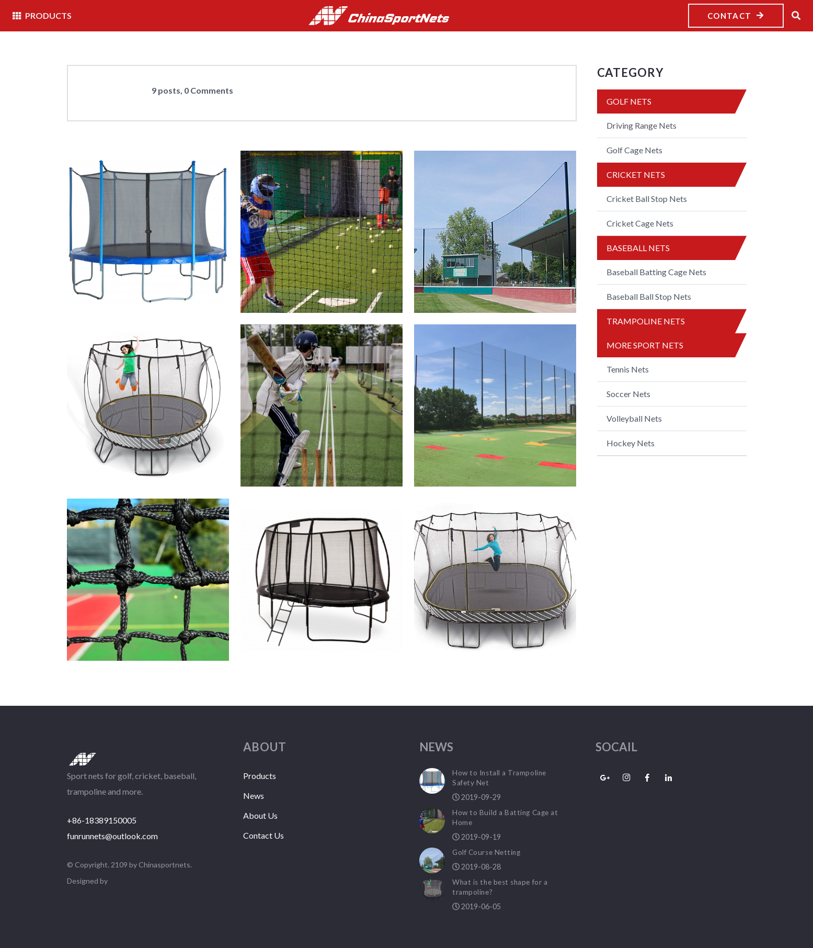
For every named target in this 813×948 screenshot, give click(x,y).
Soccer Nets (628, 394)
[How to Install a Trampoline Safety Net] (148, 232)
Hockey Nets (630, 443)
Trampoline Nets (645, 321)
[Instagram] (626, 778)
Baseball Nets (638, 248)
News (253, 795)
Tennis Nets (627, 369)
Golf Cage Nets (634, 150)
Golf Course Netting (486, 852)
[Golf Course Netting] (495, 232)
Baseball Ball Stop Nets (648, 296)
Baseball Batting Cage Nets (656, 272)
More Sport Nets (644, 345)
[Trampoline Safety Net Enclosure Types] (322, 580)
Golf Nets (628, 101)
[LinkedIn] (669, 778)
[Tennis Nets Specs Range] (148, 580)
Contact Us (263, 835)
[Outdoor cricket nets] (322, 405)
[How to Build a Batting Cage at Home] (322, 232)
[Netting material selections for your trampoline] (495, 580)
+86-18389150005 (101, 820)
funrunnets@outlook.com (112, 836)
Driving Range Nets (641, 125)
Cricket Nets (635, 174)
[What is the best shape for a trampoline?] (148, 405)
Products (259, 776)
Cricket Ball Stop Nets (646, 199)
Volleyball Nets (634, 418)
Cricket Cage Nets (639, 223)
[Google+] (605, 778)
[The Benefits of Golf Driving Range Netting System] (495, 405)
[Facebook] (648, 778)
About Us (260, 815)
